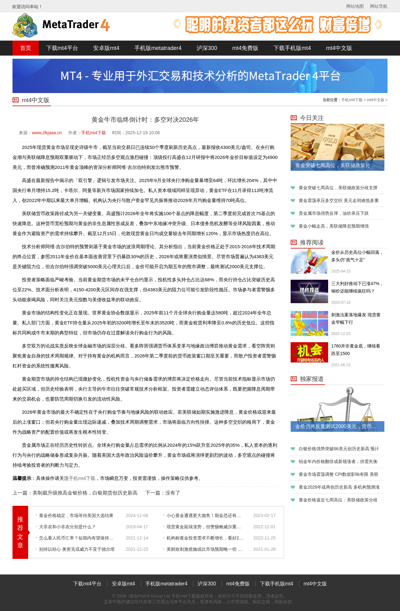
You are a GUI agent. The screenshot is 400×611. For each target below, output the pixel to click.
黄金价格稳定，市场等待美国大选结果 (76, 515)
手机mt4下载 (351, 100)
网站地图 (355, 6)
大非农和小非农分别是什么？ (67, 526)
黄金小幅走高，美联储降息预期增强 (334, 226)
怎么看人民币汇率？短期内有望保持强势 (78, 537)
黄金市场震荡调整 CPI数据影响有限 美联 (338, 474)
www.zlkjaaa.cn (47, 132)
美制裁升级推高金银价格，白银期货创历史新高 (85, 492)
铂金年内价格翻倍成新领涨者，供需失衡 (338, 461)
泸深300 (207, 48)
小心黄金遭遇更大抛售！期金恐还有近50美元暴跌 (206, 515)
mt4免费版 (245, 48)
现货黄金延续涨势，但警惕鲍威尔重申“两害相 (206, 526)
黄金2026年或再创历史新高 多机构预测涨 (339, 487)
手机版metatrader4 (158, 48)
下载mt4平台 (62, 48)
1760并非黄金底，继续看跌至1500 (355, 349)
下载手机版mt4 (292, 48)
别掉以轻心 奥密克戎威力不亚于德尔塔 (77, 549)
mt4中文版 (339, 48)
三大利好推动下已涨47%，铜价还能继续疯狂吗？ (357, 287)
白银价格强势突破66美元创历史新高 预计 (339, 448)
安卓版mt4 (106, 48)
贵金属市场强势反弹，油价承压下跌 (334, 213)
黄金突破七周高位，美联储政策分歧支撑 (338, 187)
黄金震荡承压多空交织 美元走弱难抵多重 (339, 200)
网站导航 (379, 6)
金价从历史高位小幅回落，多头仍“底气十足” (357, 256)
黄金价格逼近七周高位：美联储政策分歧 (338, 499)
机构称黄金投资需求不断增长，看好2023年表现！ (206, 537)
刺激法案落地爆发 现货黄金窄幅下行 (356, 318)
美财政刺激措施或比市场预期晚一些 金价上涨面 (206, 549)
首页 (25, 48)
